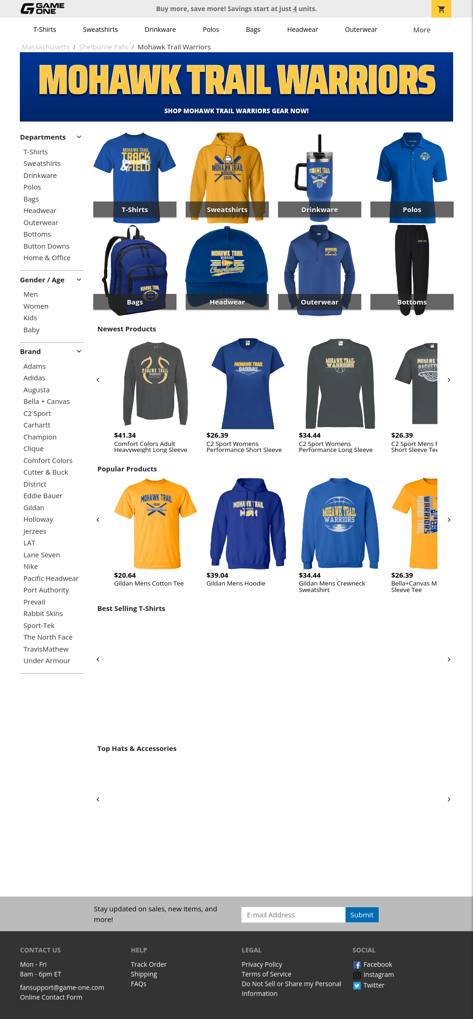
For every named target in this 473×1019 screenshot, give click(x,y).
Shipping (144, 974)
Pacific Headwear (51, 578)
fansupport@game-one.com (62, 987)
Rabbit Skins (43, 613)
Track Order (149, 964)
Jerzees (35, 531)
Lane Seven (42, 555)
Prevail (34, 602)
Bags (253, 29)
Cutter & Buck (46, 472)
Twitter (368, 985)
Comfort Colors (48, 460)
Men (31, 294)
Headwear (302, 29)
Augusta (37, 390)
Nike (31, 566)
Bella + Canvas (47, 401)
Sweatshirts (100, 29)
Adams (35, 366)
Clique (34, 448)
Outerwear (361, 29)
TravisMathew (46, 649)
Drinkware (160, 29)
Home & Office (47, 258)
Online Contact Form (51, 997)
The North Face (48, 637)
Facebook (372, 964)
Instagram (373, 974)
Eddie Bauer (43, 496)
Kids (30, 318)
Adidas (34, 378)
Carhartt (37, 425)
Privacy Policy (262, 964)
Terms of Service (266, 974)
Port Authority (46, 590)
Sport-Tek (39, 625)
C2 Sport (37, 413)
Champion (40, 437)
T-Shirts (44, 29)
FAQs (138, 983)
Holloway (38, 519)
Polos (211, 29)
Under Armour (47, 661)
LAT (30, 543)
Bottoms (37, 234)
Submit (362, 914)
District (35, 484)
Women (36, 306)
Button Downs (47, 246)
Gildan (34, 508)
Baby (32, 330)
